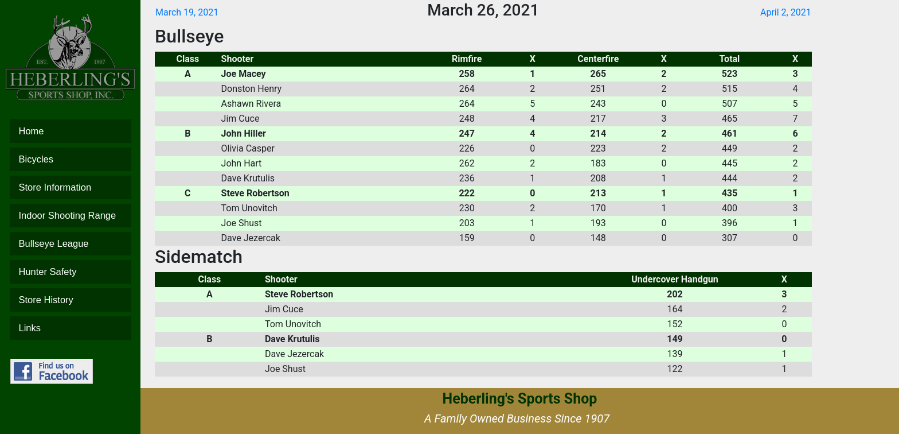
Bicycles (70, 159)
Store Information (70, 187)
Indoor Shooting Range (70, 215)
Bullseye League (70, 243)
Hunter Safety (70, 272)
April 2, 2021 (785, 12)
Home (70, 131)
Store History (70, 300)
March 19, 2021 (186, 12)
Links (70, 328)
